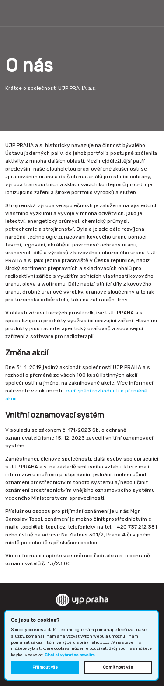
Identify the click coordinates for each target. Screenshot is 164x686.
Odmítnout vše (118, 667)
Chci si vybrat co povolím (70, 654)
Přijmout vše (45, 667)
